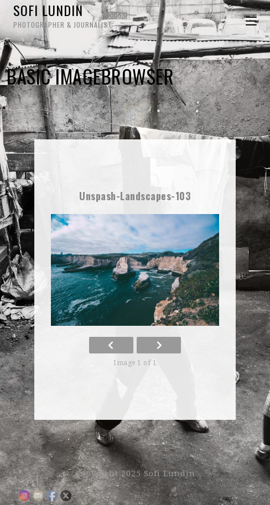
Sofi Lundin (74, 15)
